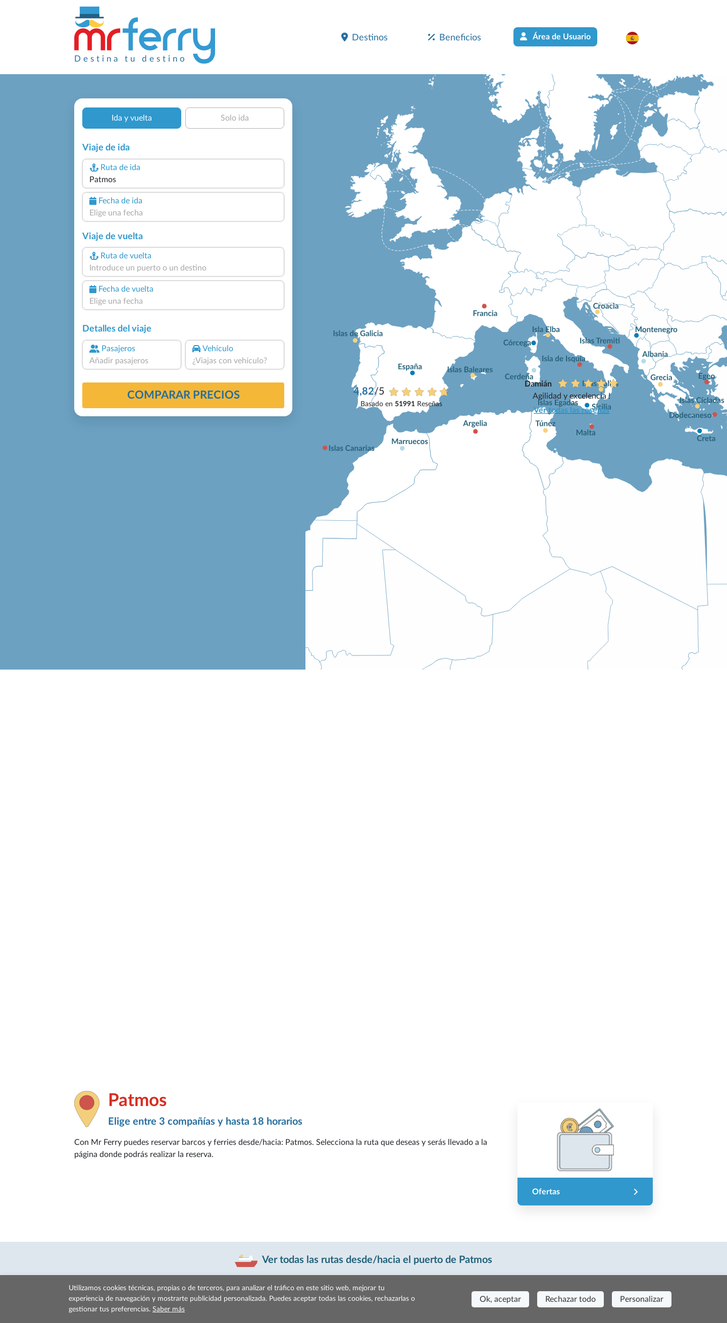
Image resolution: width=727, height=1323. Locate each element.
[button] (637, 37)
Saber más (168, 1309)
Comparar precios (183, 395)
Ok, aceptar (500, 1299)
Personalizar (641, 1299)
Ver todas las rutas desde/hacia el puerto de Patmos (377, 1260)
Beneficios (454, 37)
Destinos (364, 37)
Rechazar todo (570, 1299)
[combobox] (183, 180)
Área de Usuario (555, 36)
